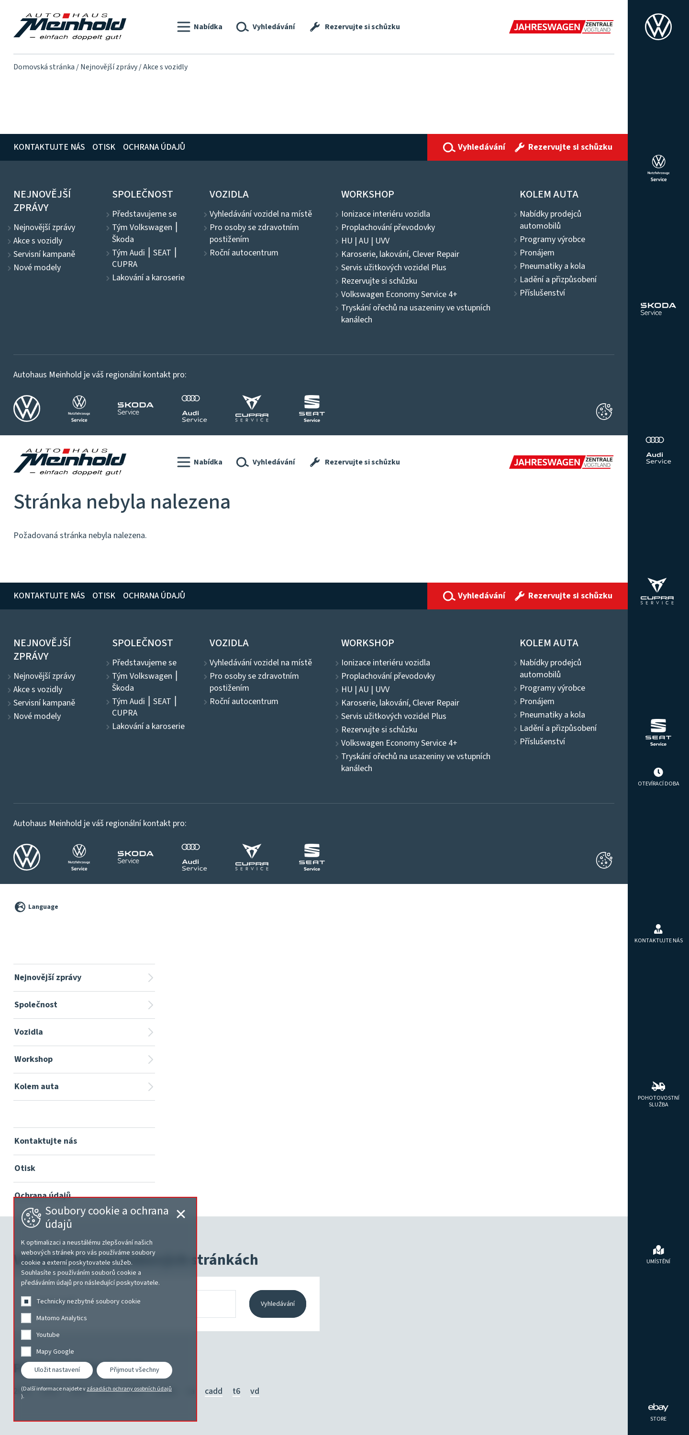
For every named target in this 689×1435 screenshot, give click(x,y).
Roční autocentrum (244, 253)
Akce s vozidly (37, 241)
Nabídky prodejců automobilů (550, 220)
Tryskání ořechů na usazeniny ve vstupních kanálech (415, 314)
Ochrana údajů (154, 147)
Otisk (103, 147)
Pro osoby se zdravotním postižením (254, 233)
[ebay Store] (658, 1412)
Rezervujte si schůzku (379, 281)
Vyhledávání (278, 1304)
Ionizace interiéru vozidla (385, 214)
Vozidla (229, 194)
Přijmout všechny (134, 1370)
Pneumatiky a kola (552, 266)
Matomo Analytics (61, 1318)
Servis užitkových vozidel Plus (393, 268)
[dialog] (105, 1309)
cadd (213, 1391)
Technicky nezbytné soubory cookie (88, 1301)
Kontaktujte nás (49, 147)
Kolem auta (549, 194)
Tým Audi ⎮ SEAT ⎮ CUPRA (145, 259)
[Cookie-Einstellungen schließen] (604, 411)
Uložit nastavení (57, 1370)
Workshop (367, 194)
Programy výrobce (552, 239)
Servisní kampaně (44, 254)
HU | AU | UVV (365, 241)
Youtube (48, 1335)
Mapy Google (55, 1352)
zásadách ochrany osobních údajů (129, 1389)
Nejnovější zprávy (108, 67)
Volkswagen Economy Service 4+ (399, 294)
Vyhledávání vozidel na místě (261, 214)
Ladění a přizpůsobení (558, 280)
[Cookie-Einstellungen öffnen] (604, 860)
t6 (236, 1391)
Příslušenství (542, 293)
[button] (199, 26)
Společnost (142, 194)
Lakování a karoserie (148, 278)
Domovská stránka (44, 67)
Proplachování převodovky (388, 227)
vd (254, 1391)
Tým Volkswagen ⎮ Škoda (145, 233)
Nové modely (37, 268)
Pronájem (537, 253)
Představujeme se (144, 214)
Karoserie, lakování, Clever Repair (400, 254)
